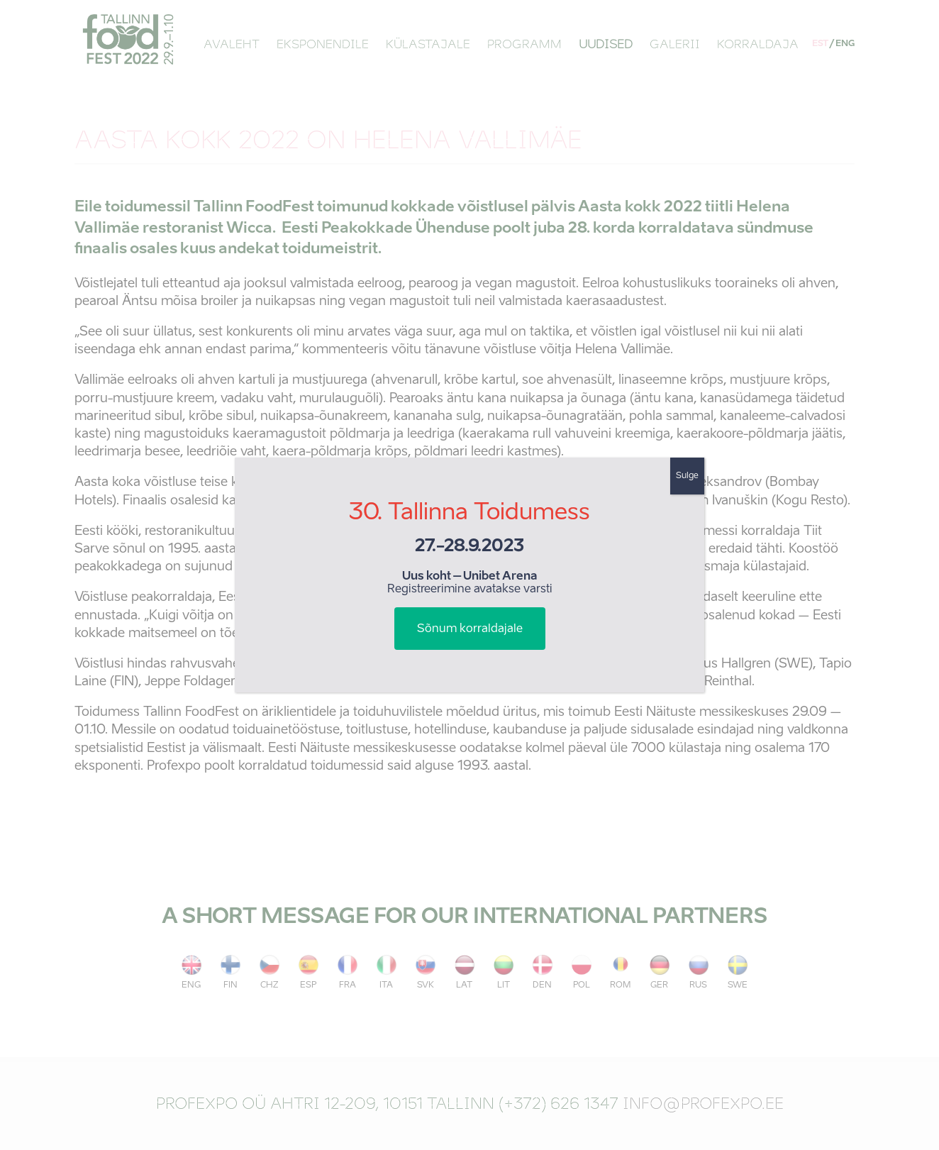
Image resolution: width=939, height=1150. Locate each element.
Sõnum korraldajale (470, 629)
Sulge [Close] (687, 476)
